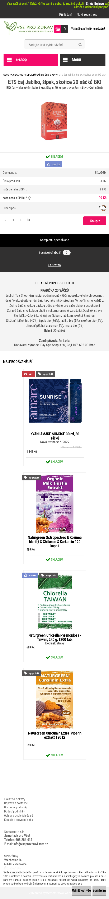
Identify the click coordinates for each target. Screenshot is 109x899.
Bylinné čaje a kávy (47, 74)
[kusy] (13, 220)
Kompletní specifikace (54, 240)
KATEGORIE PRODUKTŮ (23, 74)
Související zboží (55, 253)
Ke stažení (54, 265)
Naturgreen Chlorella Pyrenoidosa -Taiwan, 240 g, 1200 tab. (54, 637)
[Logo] (28, 28)
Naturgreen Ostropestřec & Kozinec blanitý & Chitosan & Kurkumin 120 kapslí (55, 542)
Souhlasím (99, 891)
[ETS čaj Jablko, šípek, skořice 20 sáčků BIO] (54, 92)
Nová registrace (87, 15)
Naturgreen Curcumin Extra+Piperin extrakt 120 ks (54, 735)
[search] (80, 45)
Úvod (6, 74)
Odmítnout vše (81, 891)
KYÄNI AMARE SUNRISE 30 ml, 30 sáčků (54, 436)
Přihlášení (65, 15)
